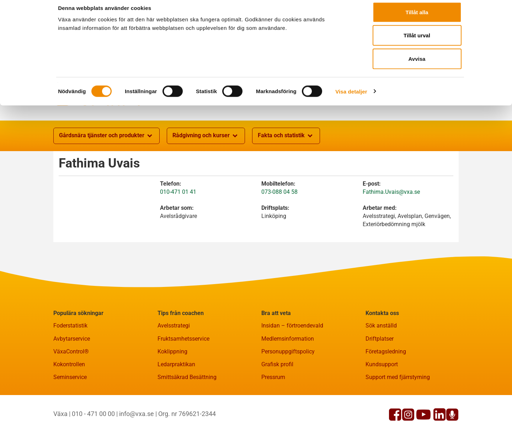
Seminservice (70, 412)
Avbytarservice (71, 373)
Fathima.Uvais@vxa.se (391, 226)
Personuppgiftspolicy (288, 386)
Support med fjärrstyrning (398, 412)
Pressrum (273, 412)
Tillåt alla (417, 19)
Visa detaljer (351, 98)
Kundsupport (382, 399)
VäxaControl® (71, 386)
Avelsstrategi (174, 360)
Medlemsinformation (287, 373)
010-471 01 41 (178, 226)
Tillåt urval (417, 42)
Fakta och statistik (286, 170)
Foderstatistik (70, 360)
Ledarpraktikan (176, 399)
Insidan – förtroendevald (292, 360)
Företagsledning (386, 386)
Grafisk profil (277, 399)
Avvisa (417, 65)
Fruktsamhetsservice (183, 373)
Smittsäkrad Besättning (187, 412)
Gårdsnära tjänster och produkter (106, 170)
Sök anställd (381, 360)
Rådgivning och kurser (205, 170)
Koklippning (172, 386)
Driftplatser (380, 373)
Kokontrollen (69, 399)
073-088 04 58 (279, 226)
